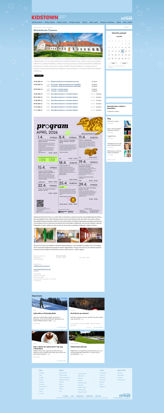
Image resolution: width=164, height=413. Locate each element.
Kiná (60, 391)
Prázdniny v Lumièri (113, 121)
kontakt (65, 396)
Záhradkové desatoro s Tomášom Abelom (64, 94)
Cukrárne (80, 380)
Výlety (118, 22)
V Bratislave (103, 373)
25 (109, 58)
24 (129, 55)
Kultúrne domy (82, 373)
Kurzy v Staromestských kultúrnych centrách (114, 129)
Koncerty (41, 384)
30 (126, 58)
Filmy (40, 375)
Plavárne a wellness (107, 22)
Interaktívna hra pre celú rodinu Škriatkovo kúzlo (114, 144)
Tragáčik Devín (111, 136)
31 (129, 58)
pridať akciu (80, 396)
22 (122, 55)
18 (109, 55)
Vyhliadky (80, 385)
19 (112, 55)
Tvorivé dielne (43, 386)
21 (119, 55)
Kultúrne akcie (37, 22)
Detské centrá (62, 22)
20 (115, 55)
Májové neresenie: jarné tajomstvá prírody (65, 81)
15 (122, 51)
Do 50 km (102, 375)
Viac (54, 321)
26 (112, 58)
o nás (72, 396)
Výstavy (41, 379)
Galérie (61, 389)
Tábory (84, 22)
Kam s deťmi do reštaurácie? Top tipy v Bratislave (48, 348)
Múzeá (61, 384)
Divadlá (41, 377)
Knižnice (61, 386)
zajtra (124, 63)
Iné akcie (41, 393)
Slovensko (102, 379)
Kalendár (41, 373)
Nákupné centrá (82, 392)
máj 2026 (119, 36)
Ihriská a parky (74, 22)
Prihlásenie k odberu (113, 111)
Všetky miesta (49, 22)
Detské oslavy (81, 389)
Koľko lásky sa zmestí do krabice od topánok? (114, 151)
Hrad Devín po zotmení (79, 313)
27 (115, 58)
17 (129, 51)
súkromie (98, 396)
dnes (113, 63)
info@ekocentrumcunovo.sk (42, 266)
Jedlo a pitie (93, 22)
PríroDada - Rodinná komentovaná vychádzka (66, 84)
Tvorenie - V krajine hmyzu (59, 89)
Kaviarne (80, 378)
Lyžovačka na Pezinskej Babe (44, 313)
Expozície (41, 382)
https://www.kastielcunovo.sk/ (42, 269)
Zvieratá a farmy (82, 383)
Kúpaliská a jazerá (64, 379)
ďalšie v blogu (111, 159)
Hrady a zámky (82, 387)
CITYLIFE (88, 327)
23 (126, 55)
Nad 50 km (103, 377)
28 (119, 58)
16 (126, 51)
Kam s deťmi (127, 22)
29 (122, 58)
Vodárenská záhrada (78, 347)
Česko (101, 384)
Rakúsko (102, 382)
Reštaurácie (81, 376)
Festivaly (41, 389)
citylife (93, 94)
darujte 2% (89, 396)
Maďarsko (102, 386)
